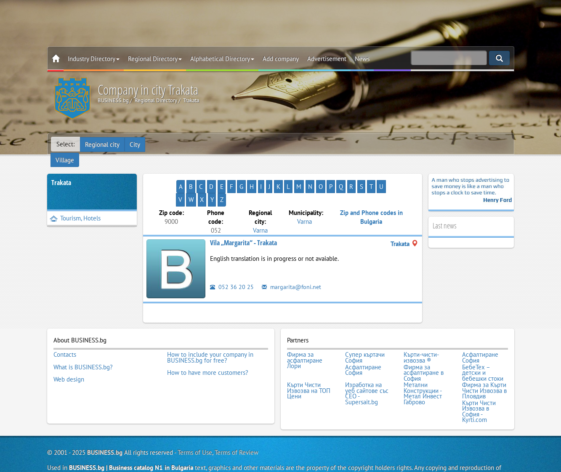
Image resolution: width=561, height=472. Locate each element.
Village (161, 144)
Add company (281, 59)
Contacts (64, 329)
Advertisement (326, 59)
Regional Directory (155, 59)
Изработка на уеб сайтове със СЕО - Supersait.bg (366, 366)
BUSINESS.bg (104, 424)
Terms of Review (236, 424)
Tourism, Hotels (75, 206)
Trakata (61, 170)
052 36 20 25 (232, 262)
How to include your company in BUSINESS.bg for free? (210, 332)
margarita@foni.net (292, 262)
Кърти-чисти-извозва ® (421, 332)
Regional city (102, 144)
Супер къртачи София (365, 332)
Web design (68, 352)
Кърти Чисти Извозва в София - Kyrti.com (479, 383)
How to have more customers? (207, 346)
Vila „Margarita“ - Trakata (243, 218)
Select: (65, 144)
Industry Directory (94, 59)
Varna (260, 205)
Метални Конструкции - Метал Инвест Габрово (423, 366)
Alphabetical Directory (222, 59)
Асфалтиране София (480, 332)
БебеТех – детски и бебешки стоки (482, 346)
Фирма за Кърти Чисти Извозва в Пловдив (484, 363)
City (135, 144)
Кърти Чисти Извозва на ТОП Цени (308, 363)
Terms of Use (195, 424)
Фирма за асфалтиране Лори (304, 335)
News (362, 59)
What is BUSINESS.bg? (83, 341)
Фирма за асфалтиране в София (424, 346)
